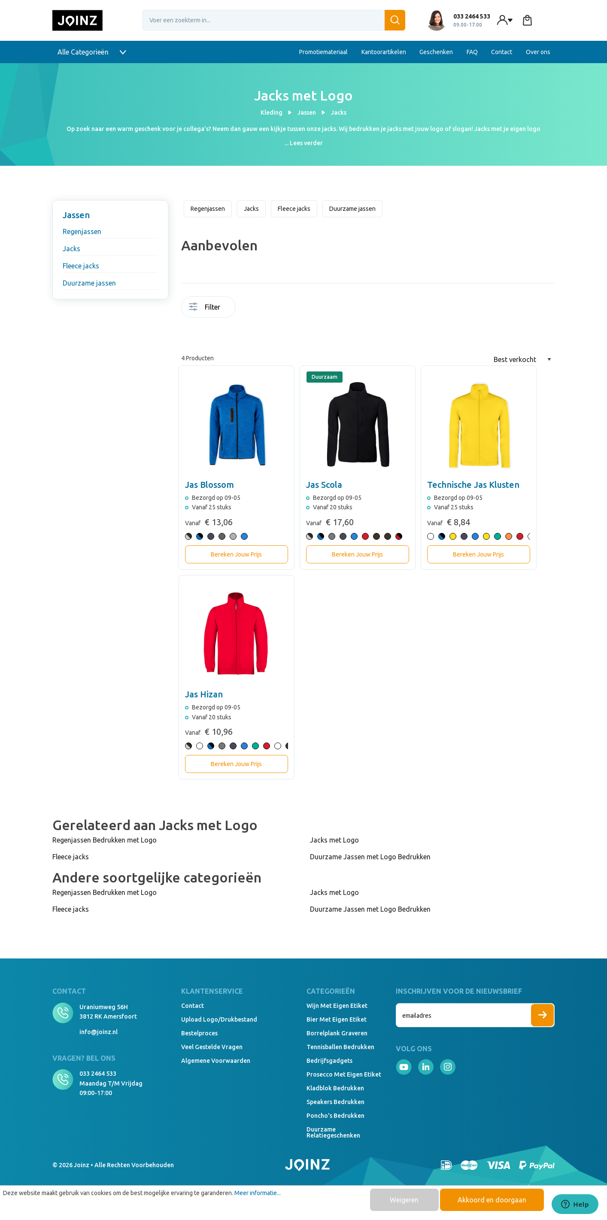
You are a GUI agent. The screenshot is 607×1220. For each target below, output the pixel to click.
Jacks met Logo (334, 840)
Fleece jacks (81, 266)
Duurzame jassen (89, 283)
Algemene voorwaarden (215, 1060)
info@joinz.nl (98, 1031)
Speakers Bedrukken (335, 1101)
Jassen (76, 215)
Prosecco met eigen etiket (344, 1074)
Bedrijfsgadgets (329, 1060)
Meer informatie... (257, 1193)
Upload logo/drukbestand (219, 1019)
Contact (501, 52)
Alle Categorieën (92, 52)
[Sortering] (522, 359)
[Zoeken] (395, 20)
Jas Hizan (204, 694)
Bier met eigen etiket (337, 1019)
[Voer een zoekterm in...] (274, 20)
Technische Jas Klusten (473, 485)
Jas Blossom (209, 485)
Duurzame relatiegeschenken (333, 1132)
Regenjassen (82, 231)
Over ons (538, 52)
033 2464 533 (97, 1073)
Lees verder (306, 143)
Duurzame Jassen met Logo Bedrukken (370, 857)
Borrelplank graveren (337, 1033)
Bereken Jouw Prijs (236, 554)
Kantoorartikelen (383, 52)
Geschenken (436, 52)
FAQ (472, 52)
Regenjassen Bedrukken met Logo (104, 840)
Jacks (71, 249)
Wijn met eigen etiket (337, 1005)
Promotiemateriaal (323, 52)
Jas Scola (324, 485)
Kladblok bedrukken (335, 1088)
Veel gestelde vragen (212, 1047)
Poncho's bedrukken (335, 1115)
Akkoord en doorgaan (492, 1200)
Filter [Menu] (204, 307)
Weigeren (404, 1200)
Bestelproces (199, 1033)
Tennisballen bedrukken (340, 1047)
